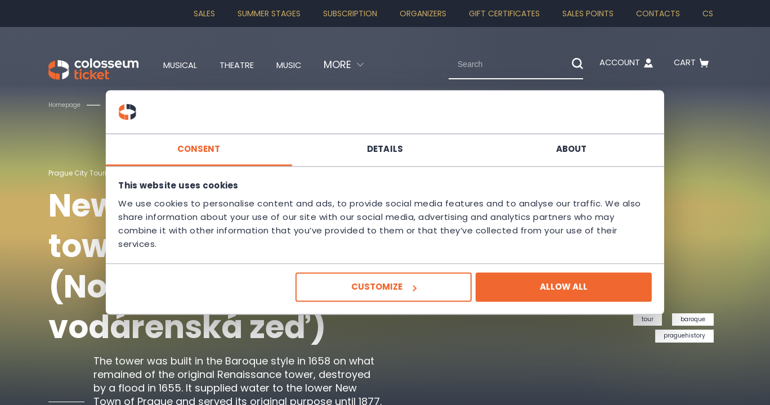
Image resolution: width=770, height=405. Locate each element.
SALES (204, 13)
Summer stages (269, 13)
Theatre (249, 64)
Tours (128, 105)
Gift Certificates (504, 13)
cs (707, 13)
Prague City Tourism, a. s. (97, 173)
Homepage (67, 105)
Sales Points (588, 13)
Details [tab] (385, 149)
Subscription (350, 13)
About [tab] (554, 149)
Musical (184, 64)
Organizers (423, 13)
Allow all (546, 287)
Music (308, 64)
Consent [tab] (216, 149)
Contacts (658, 13)
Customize (383, 287)
